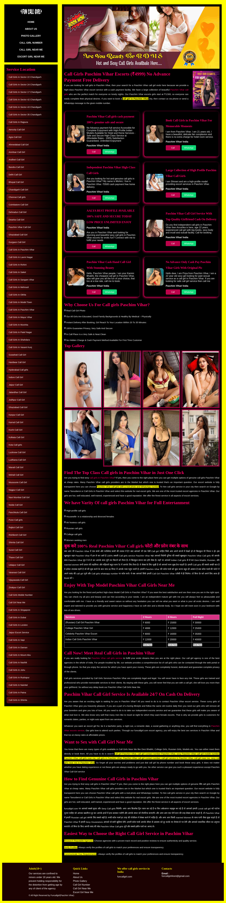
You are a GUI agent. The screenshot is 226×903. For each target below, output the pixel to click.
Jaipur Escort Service (19, 632)
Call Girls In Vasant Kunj (20, 347)
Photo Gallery (31, 36)
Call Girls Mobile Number (21, 595)
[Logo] (31, 14)
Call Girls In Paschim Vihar (21, 249)
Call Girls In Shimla (18, 700)
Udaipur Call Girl (17, 565)
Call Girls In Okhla (17, 294)
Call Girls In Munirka (18, 324)
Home (31, 22)
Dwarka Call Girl (16, 219)
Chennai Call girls (17, 197)
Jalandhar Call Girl (17, 392)
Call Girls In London (18, 625)
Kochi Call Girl (15, 430)
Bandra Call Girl (16, 167)
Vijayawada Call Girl (18, 580)
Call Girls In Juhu (17, 670)
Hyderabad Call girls (18, 370)
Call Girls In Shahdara (19, 339)
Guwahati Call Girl (17, 354)
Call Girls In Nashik (18, 662)
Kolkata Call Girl (16, 437)
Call (94, 152)
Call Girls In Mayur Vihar (20, 317)
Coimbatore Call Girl (18, 204)
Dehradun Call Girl (17, 212)
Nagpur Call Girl (16, 490)
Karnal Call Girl (16, 422)
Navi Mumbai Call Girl (19, 497)
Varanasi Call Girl (17, 572)
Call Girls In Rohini (18, 264)
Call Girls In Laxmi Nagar (21, 257)
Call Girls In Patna (17, 692)
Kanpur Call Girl (16, 415)
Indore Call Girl (16, 377)
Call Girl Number (30, 43)
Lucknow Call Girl (17, 452)
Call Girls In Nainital (18, 685)
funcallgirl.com (124, 876)
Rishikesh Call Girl (17, 535)
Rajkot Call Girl (16, 527)
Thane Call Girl (16, 557)
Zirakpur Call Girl (17, 587)
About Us (31, 29)
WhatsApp (109, 152)
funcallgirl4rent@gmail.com (176, 874)
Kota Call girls (15, 445)
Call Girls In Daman (18, 647)
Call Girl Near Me (31, 49)
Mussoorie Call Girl (18, 482)
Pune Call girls (16, 520)
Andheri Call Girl (16, 159)
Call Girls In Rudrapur (19, 677)
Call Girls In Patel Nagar (20, 332)
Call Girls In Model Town (20, 302)
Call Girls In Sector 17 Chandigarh (25, 92)
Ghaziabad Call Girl (18, 234)
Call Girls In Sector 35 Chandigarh (25, 114)
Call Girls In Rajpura (18, 122)
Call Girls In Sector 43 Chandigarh (25, 107)
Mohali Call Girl (16, 475)
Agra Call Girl (15, 137)
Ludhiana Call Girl (17, 460)
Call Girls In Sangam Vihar (21, 279)
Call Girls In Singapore (19, 610)
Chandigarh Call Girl (18, 189)
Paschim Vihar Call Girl (20, 227)
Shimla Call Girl (16, 542)
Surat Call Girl (15, 550)
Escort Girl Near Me (30, 56)
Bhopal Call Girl (16, 182)
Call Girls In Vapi (17, 640)
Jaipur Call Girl (16, 385)
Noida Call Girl (16, 505)
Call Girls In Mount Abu (20, 655)
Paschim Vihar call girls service (107, 658)
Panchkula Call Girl (18, 512)
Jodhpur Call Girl (17, 400)
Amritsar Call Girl (17, 152)
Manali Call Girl (16, 467)
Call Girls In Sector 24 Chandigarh (25, 84)
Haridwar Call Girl (17, 362)
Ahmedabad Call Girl (19, 144)
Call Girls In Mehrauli (19, 287)
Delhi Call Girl (15, 174)
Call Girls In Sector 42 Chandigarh (25, 99)
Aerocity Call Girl (17, 129)
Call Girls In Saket (17, 272)
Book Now (147, 645)
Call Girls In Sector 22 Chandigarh (25, 77)
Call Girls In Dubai (17, 617)
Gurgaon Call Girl (17, 242)
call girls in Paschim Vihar (102, 477)
